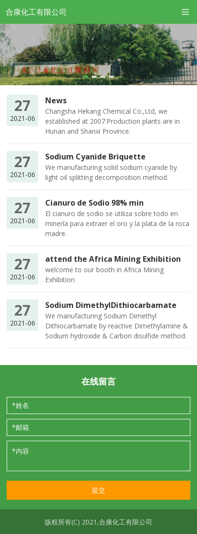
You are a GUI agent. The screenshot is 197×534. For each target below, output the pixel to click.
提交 (98, 489)
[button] (85, 77)
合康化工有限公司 (36, 12)
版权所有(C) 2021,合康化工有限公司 (98, 522)
